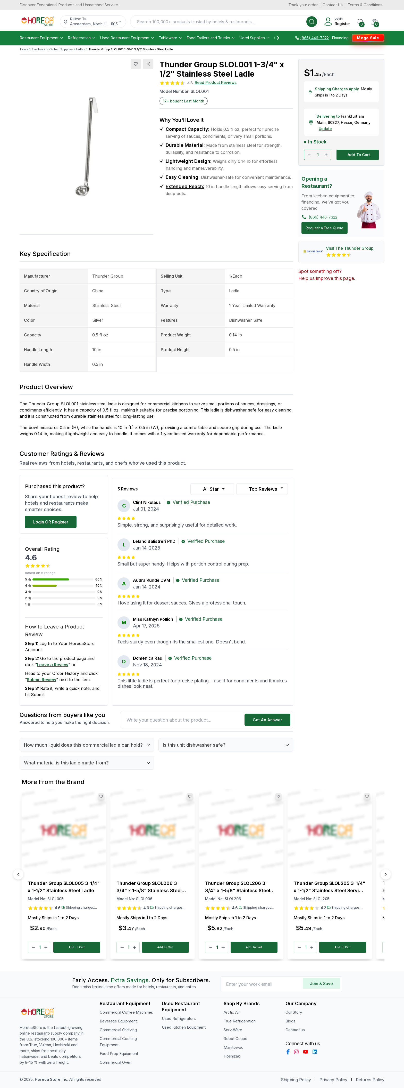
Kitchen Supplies (61, 49)
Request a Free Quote (324, 228)
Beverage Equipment (118, 1022)
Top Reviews (266, 489)
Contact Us (333, 4)
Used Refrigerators (179, 1019)
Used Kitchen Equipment (184, 1028)
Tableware (170, 38)
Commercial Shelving (118, 1030)
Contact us (295, 1030)
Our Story (293, 1013)
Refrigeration (82, 38)
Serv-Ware (233, 1030)
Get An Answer (267, 719)
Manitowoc (233, 1048)
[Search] (311, 21)
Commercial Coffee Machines (126, 1013)
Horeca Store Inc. (52, 1080)
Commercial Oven (115, 1063)
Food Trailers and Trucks (211, 38)
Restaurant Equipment (42, 38)
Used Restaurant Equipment (127, 38)
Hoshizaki (232, 1057)
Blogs (290, 1022)
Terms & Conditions (365, 4)
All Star (214, 489)
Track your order (303, 4)
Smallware (38, 49)
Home (24, 49)
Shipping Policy (296, 1080)
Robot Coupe (235, 1039)
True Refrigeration (240, 1022)
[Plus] (46, 948)
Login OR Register (50, 522)
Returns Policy (370, 1080)
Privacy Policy (333, 1080)
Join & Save (321, 984)
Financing (340, 38)
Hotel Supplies (254, 38)
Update (325, 128)
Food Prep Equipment (119, 1054)
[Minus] (33, 948)
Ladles (80, 49)
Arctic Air (232, 1013)
